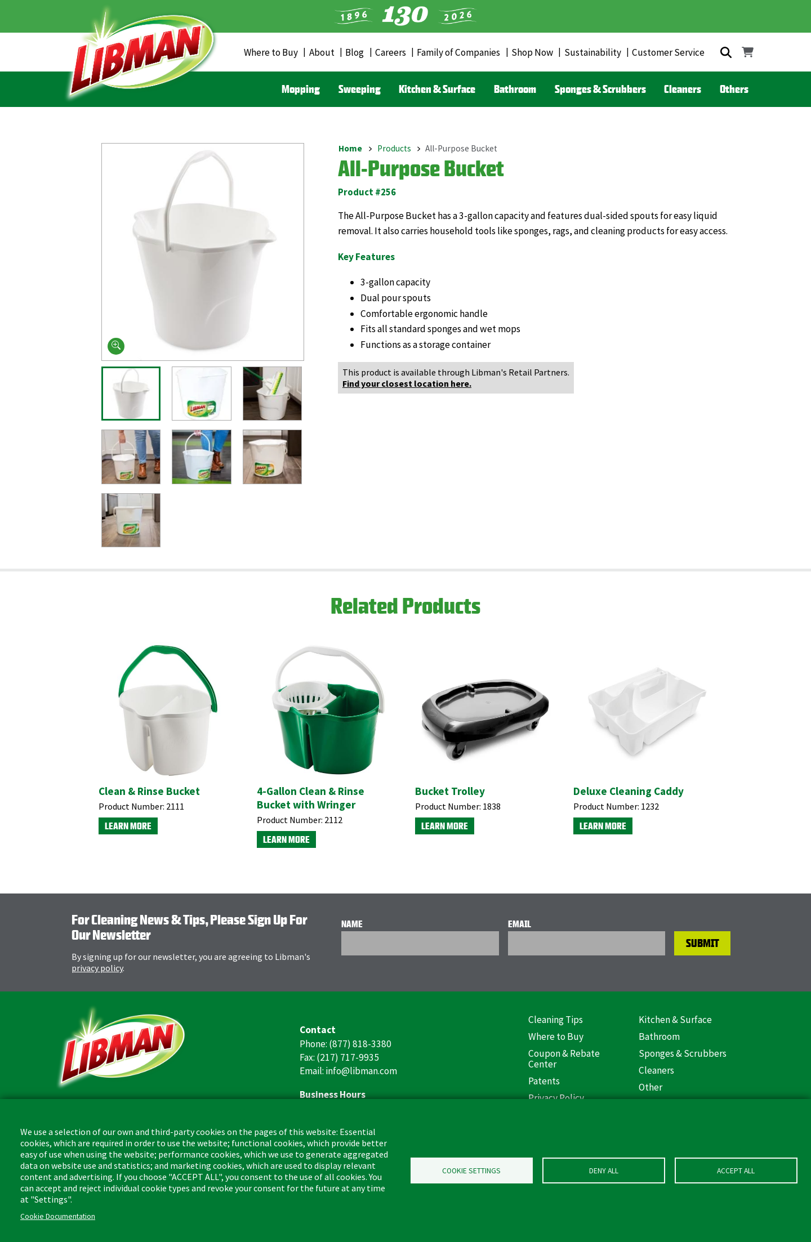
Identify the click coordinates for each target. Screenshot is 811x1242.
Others (734, 89)
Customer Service (668, 52)
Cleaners (682, 89)
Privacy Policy (556, 1098)
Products (394, 148)
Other (650, 1087)
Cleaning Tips (555, 1019)
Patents (544, 1081)
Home (350, 148)
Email (519, 924)
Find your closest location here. (406, 383)
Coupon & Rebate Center (564, 1058)
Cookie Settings (471, 1171)
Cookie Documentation (57, 1216)
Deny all (603, 1171)
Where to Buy (271, 52)
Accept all (736, 1171)
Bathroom (515, 89)
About (322, 52)
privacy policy (97, 967)
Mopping (301, 89)
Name (352, 924)
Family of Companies (458, 52)
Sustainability (592, 52)
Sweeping (359, 89)
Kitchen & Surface (437, 89)
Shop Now (532, 52)
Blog (354, 52)
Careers (390, 52)
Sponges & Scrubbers (600, 89)
